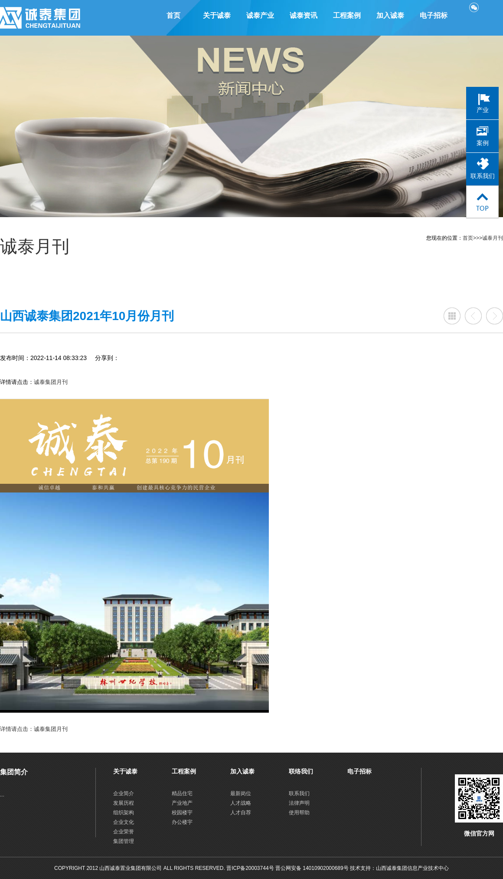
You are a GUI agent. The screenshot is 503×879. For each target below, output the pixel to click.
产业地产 (182, 803)
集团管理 (123, 841)
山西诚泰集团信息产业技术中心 (412, 868)
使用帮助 (299, 813)
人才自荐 (240, 813)
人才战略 (240, 803)
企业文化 (123, 822)
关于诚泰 (125, 771)
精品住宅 (182, 793)
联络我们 (301, 771)
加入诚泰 (242, 771)
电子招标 (359, 771)
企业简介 (123, 793)
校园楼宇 (182, 813)
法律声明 (299, 803)
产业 (483, 110)
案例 (483, 143)
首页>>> (472, 238)
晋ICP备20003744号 (250, 868)
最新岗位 (240, 793)
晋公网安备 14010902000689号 (312, 868)
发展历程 (123, 803)
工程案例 (184, 771)
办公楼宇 (182, 822)
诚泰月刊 (492, 238)
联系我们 (299, 793)
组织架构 (123, 813)
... (2, 795)
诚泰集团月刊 (51, 382)
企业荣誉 (123, 832)
